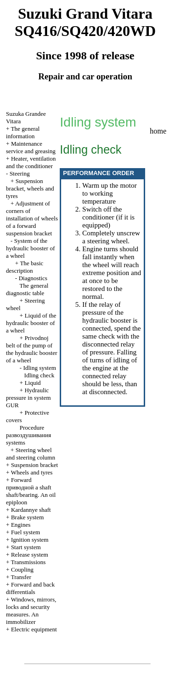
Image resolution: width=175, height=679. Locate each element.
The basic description (24, 267)
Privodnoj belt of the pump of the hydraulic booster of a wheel (31, 349)
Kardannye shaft (31, 509)
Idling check (39, 375)
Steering (19, 173)
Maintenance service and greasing (31, 147)
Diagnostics (33, 278)
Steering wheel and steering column (30, 453)
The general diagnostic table (27, 289)
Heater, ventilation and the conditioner (31, 162)
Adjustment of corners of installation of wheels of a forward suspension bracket (32, 218)
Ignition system (30, 539)
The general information (23, 132)
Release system (29, 554)
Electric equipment (34, 629)
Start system (26, 547)
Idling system (39, 367)
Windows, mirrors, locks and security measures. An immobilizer (31, 610)
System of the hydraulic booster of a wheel (30, 248)
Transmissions (28, 562)
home (158, 131)
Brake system (27, 517)
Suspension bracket (34, 464)
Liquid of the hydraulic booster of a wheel (31, 323)
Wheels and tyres (32, 472)
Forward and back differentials (30, 588)
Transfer (21, 576)
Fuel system (25, 532)
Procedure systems (28, 435)
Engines (20, 524)
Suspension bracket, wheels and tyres (30, 188)
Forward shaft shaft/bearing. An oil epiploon (31, 491)
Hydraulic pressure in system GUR (28, 398)
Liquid (33, 382)
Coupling (22, 569)
